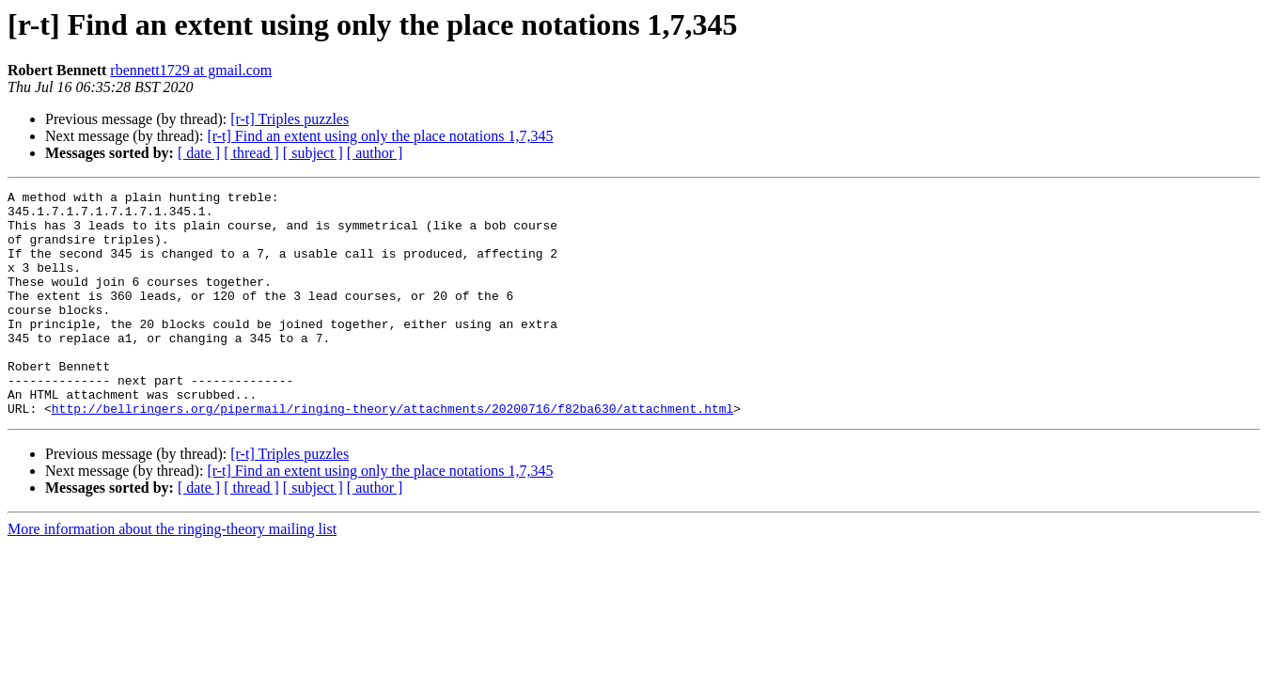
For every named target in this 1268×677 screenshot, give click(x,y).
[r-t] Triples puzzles (289, 119)
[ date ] (199, 153)
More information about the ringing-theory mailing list (172, 574)
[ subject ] (313, 153)
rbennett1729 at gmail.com (191, 70)
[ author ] (375, 153)
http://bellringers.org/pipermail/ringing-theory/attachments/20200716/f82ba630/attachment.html (392, 453)
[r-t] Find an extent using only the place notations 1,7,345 (380, 136)
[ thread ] (251, 153)
